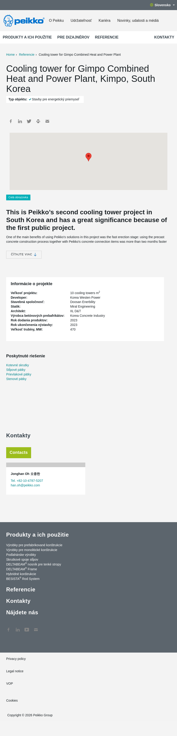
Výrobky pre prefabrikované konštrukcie (34, 545)
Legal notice (15, 671)
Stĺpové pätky (15, 370)
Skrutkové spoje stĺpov (22, 559)
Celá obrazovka (18, 197)
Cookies (12, 700)
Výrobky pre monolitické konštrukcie (31, 550)
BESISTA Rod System (23, 578)
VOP (9, 683)
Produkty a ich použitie (27, 37)
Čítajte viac (24, 254)
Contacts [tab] (19, 452)
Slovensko (162, 5)
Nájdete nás (22, 612)
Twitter (29, 121)
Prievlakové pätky (18, 374)
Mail (47, 121)
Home (10, 54)
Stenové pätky (16, 379)
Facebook (10, 121)
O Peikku (56, 20)
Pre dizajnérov (73, 37)
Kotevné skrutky (17, 365)
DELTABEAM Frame (21, 569)
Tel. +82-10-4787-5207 (27, 480)
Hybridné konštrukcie (21, 574)
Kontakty (164, 37)
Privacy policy (16, 659)
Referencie (106, 37)
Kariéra (104, 20)
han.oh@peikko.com (25, 485)
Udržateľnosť (81, 20)
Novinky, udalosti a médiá (138, 20)
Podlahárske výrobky (21, 555)
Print (38, 121)
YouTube (26, 627)
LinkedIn (20, 121)
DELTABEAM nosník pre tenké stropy (33, 564)
